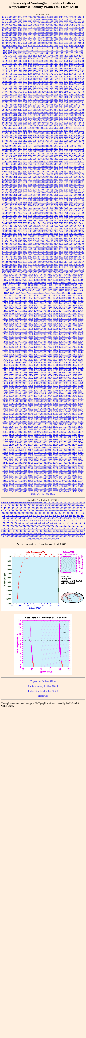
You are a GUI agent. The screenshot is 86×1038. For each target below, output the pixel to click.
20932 (49, 421)
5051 (40, 120)
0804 (76, 35)
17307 (43, 349)
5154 (81, 133)
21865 (55, 439)
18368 (24, 367)
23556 (30, 483)
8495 (56, 256)
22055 (81, 445)
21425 (37, 429)
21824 (68, 437)
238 (83, 528)
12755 (30, 336)
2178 (56, 97)
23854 (43, 488)
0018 (81, 17)
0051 (4, 22)
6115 (40, 171)
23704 (24, 486)
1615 (61, 76)
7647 (20, 226)
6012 (76, 166)
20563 (55, 414)
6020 (9, 169)
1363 (15, 66)
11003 (62, 282)
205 (35, 526)
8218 (45, 246)
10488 (62, 277)
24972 (52, 494)
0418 (66, 25)
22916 (55, 468)
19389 (5, 390)
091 (83, 510)
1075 (35, 45)
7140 (35, 202)
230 (51, 528)
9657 (35, 269)
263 (15, 533)
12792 (24, 342)
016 (67, 502)
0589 (20, 32)
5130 (76, 130)
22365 (81, 452)
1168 (65, 53)
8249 (81, 246)
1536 (66, 71)
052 (35, 508)
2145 (61, 92)
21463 (68, 429)
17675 (12, 357)
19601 (30, 393)
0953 (81, 43)
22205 (37, 450)
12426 (30, 305)
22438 (30, 455)
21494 (30, 432)
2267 (30, 99)
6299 (45, 177)
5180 (50, 138)
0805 (81, 35)
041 (83, 505)
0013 (61, 17)
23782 (74, 486)
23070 (43, 473)
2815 (30, 107)
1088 (71, 45)
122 (38, 515)
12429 (43, 305)
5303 (76, 151)
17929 (81, 357)
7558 (35, 218)
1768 (9, 89)
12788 (5, 342)
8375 (4, 251)
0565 (45, 30)
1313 (9, 61)
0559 (35, 30)
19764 (49, 396)
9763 (55, 272)
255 (67, 531)
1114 (31, 48)
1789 (15, 92)
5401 (25, 161)
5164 (50, 135)
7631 (81, 223)
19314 (24, 388)
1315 (20, 61)
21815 (55, 437)
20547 (37, 414)
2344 (45, 102)
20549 (43, 414)
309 (57, 538)
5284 (25, 151)
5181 (56, 138)
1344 (50, 63)
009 (39, 502)
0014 (66, 17)
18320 (62, 365)
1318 (35, 61)
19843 (68, 396)
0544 (30, 30)
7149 (45, 202)
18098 (37, 362)
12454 (55, 308)
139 (23, 518)
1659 (76, 79)
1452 (71, 66)
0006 (30, 17)
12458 (81, 308)
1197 (25, 56)
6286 (40, 177)
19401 (18, 390)
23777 (68, 486)
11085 (55, 287)
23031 (68, 470)
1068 (25, 45)
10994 (24, 282)
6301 (56, 177)
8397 (76, 251)
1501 (15, 68)
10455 (74, 275)
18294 (37, 365)
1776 (30, 89)
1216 (76, 56)
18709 (62, 372)
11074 (24, 287)
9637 (81, 267)
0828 (45, 37)
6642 (81, 187)
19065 (81, 380)
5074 (61, 123)
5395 (76, 159)
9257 (81, 262)
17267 (30, 349)
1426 (40, 66)
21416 (30, 429)
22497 (12, 457)
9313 (30, 267)
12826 (81, 342)
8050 (45, 233)
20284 (43, 408)
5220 (55, 143)
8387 (40, 251)
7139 (30, 202)
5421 (20, 164)
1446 (45, 66)
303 (33, 538)
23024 (62, 470)
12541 (12, 316)
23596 (55, 483)
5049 (30, 120)
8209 (81, 244)
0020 (9, 19)
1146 (35, 50)
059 (51, 508)
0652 (35, 35)
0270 (25, 25)
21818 (62, 437)
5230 (25, 146)
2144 (56, 92)
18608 (81, 370)
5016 (40, 115)
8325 (56, 249)
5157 (15, 135)
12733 (18, 334)
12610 (55, 318)
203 (27, 526)
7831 (76, 228)
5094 (81, 125)
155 (3, 520)
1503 (25, 68)
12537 (81, 313)
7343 (66, 210)
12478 (81, 311)
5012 (20, 115)
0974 (4, 45)
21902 (43, 442)
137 (15, 518)
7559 (40, 218)
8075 (76, 233)
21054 (24, 424)
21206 (74, 424)
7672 (81, 226)
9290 (40, 264)
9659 (40, 269)
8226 (55, 246)
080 (39, 510)
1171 (81, 53)
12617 (18, 321)
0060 (50, 22)
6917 (35, 195)
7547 (81, 215)
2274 (66, 99)
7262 (50, 210)
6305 (76, 177)
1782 (61, 89)
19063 (74, 380)
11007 (68, 282)
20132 (49, 403)
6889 (9, 195)
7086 (35, 200)
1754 (20, 86)
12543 (24, 316)
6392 (4, 184)
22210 (43, 450)
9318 (40, 267)
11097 (31, 290)
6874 (40, 192)
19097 (49, 383)
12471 (43, 311)
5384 (35, 159)
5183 (66, 138)
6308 (9, 179)
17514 (24, 354)
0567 (55, 30)
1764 (71, 86)
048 (27, 508)
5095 (4, 128)
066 (75, 508)
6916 (30, 195)
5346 (81, 156)
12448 (18, 308)
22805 (62, 465)
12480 (12, 313)
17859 (49, 357)
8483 (35, 256)
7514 (50, 215)
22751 (74, 463)
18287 (30, 365)
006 (27, 502)
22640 (30, 460)
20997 (12, 424)
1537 (71, 71)
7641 (9, 226)
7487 (40, 215)
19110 (62, 383)
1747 (66, 84)
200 (15, 526)
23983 (49, 491)
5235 (50, 146)
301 (83, 536)
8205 (61, 244)
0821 (20, 37)
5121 (35, 130)
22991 (55, 470)
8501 (76, 256)
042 (3, 508)
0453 (25, 27)
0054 (20, 22)
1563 (4, 74)
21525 (62, 432)
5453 (35, 166)
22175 (12, 450)
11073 (18, 287)
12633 (37, 323)
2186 (81, 97)
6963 (81, 195)
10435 (24, 275)
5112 (76, 128)
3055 (45, 110)
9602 (55, 267)
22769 (24, 465)
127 (58, 515)
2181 (71, 97)
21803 (30, 437)
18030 (49, 360)
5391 (66, 159)
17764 (37, 357)
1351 (4, 66)
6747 (30, 190)
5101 (25, 128)
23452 (5, 481)
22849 (18, 468)
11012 (80, 282)
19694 (81, 393)
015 (63, 502)
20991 (6, 424)
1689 (20, 84)
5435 (66, 164)
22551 (49, 457)
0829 (50, 37)
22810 (68, 465)
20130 (43, 403)
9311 (20, 267)
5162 (40, 135)
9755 (24, 272)
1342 (45, 63)
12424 (24, 305)
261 (7, 533)
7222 (76, 208)
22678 (62, 460)
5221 (61, 143)
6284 (30, 177)
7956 (56, 231)
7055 (40, 197)
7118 (15, 202)
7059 (45, 197)
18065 (81, 360)
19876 (12, 398)
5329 (35, 156)
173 (75, 520)
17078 (37, 347)
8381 (20, 251)
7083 (20, 200)
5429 (50, 164)
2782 (4, 104)
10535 (18, 280)
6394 (15, 184)
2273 (61, 99)
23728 (37, 486)
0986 (20, 45)
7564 (50, 218)
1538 (76, 71)
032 (47, 505)
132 (78, 515)
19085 (37, 383)
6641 (76, 187)
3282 (81, 110)
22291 (62, 452)
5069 (40, 123)
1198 (30, 56)
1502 (20, 68)
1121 (65, 48)
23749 (55, 486)
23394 (43, 478)
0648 (15, 35)
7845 (9, 231)
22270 (37, 452)
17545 (43, 354)
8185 (71, 241)
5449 (15, 166)
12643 (18, 326)
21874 (68, 439)
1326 (66, 61)
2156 (35, 94)
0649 (20, 35)
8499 (71, 256)
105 (55, 513)
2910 (76, 107)
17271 (37, 349)
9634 (76, 267)
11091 (80, 287)
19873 (81, 396)
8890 (40, 259)
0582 (4, 32)
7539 (66, 215)
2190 (20, 99)
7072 (61, 197)
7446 (25, 215)
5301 (66, 151)
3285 (15, 112)
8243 (71, 246)
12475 (62, 311)
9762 (50, 272)
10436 (30, 275)
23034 (74, 470)
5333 (56, 156)
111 (79, 513)
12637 (62, 323)
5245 (20, 148)
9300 (66, 264)
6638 (61, 187)
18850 (24, 378)
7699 (30, 228)
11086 (61, 287)
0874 (4, 43)
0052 (9, 22)
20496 (68, 411)
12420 (5, 305)
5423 (30, 164)
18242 (18, 365)
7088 (40, 200)
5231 (30, 146)
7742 (45, 228)
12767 (55, 336)
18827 (12, 378)
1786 (81, 89)
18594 (68, 370)
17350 (5, 352)
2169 (15, 97)
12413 (49, 303)
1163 (40, 53)
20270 (24, 408)
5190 (15, 141)
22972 (30, 470)
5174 (20, 138)
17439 (68, 352)
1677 (45, 81)
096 (19, 513)
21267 (12, 427)
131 (74, 515)
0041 (81, 19)
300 (79, 536)
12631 (24, 323)
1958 (40, 92)
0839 (15, 40)
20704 (49, 419)
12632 (30, 323)
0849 (30, 40)
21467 (74, 429)
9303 (81, 264)
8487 (50, 256)
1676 (40, 81)
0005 (25, 17)
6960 (76, 195)
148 (59, 518)
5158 (20, 135)
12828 (12, 344)
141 (31, 518)
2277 (81, 99)
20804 (68, 419)
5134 (15, 133)
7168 (50, 205)
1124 (80, 48)
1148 (45, 50)
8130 (76, 236)
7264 (61, 210)
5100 (20, 128)
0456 (40, 27)
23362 (24, 478)
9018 (4, 262)
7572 (71, 218)
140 (27, 518)
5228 (15, 146)
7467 (35, 215)
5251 (50, 148)
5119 (25, 130)
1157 (10, 53)
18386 (43, 367)
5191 (20, 141)
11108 (19, 293)
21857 (43, 439)
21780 (18, 437)
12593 (12, 318)
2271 (50, 99)
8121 (45, 236)
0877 (20, 43)
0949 (76, 43)
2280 (15, 102)
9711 (66, 269)
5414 (66, 161)
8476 (9, 256)
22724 (24, 463)
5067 (30, 123)
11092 (6, 290)
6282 (20, 177)
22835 (5, 468)
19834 (62, 396)
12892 (12, 347)
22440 (37, 455)
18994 (18, 380)
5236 (56, 146)
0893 (66, 43)
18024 (43, 360)
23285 (62, 475)
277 (71, 533)
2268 (35, 99)
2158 (45, 94)
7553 (20, 218)
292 (47, 536)
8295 (45, 249)
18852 (30, 378)
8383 (30, 251)
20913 (30, 421)
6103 (30, 171)
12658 (30, 329)
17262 (18, 349)
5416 (76, 161)
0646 (9, 35)
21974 (30, 445)
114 (7, 515)
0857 (66, 40)
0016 (76, 17)
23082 (62, 473)
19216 (62, 385)
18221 (5, 365)
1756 (30, 86)
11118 (55, 293)
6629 (20, 187)
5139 (40, 133)
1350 (81, 63)
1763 (66, 86)
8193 (9, 244)
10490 (68, 277)
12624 (62, 321)
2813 (20, 107)
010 (43, 502)
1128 (20, 50)
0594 (40, 32)
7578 (4, 220)
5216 (40, 143)
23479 (30, 481)
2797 (76, 104)
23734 (43, 486)
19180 (37, 385)
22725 (30, 463)
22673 (55, 460)
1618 (76, 76)
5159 (25, 135)
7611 (35, 223)
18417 (68, 367)
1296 (81, 58)
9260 (4, 264)
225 (31, 528)
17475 (5, 354)
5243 (9, 148)
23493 (55, 481)
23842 (24, 488)
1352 (9, 66)
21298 (49, 427)
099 (31, 513)
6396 (20, 184)
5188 (4, 141)
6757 (81, 190)
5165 (56, 135)
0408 (61, 25)
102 (43, 513)
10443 (55, 275)
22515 (24, 457)
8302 (50, 249)
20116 (37, 403)
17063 (24, 347)
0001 (4, 17)
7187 (4, 208)
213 (67, 526)
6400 (30, 184)
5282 (15, 151)
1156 (5, 53)
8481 (25, 256)
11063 (80, 285)
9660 (45, 269)
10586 (24, 280)
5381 (25, 159)
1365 (25, 66)
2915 (20, 110)
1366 (30, 66)
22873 (37, 468)
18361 (18, 367)
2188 (9, 99)
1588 (50, 76)
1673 (30, 81)
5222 (66, 143)
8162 (61, 238)
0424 (15, 27)
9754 (19, 272)
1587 (45, 76)
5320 (71, 153)
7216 (55, 208)
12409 (24, 303)
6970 (15, 197)
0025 (20, 19)
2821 (61, 107)
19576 (5, 393)
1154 (76, 50)
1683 (71, 81)
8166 (81, 238)
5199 (61, 141)
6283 (25, 177)
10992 (18, 282)
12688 (43, 329)
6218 (81, 171)
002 (11, 502)
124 (46, 515)
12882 (49, 344)
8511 (4, 259)
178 (11, 523)
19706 (5, 396)
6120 (55, 171)
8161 (56, 238)
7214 (45, 208)
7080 (4, 200)
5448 (9, 166)
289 (35, 536)
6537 (81, 184)
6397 (25, 184)
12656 (18, 329)
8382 (25, 251)
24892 (46, 494)
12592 (5, 318)
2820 (56, 107)
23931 (81, 488)
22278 (49, 452)
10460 (12, 277)
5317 (55, 153)
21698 (62, 434)
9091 (25, 262)
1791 (25, 92)
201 (19, 526)
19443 (49, 390)
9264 (9, 264)
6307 (4, 179)
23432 (68, 478)
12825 (74, 342)
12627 (81, 321)
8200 (40, 244)
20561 (49, 414)
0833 (71, 37)
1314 (15, 61)
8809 (25, 259)
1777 (35, 89)
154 (83, 518)
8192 (4, 244)
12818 (30, 342)
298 (71, 536)
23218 (49, 475)
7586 (20, 220)
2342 (35, 102)
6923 (66, 195)
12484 (37, 313)
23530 (12, 483)
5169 (76, 135)
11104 (74, 290)
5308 (20, 153)
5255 (66, 148)
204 (31, 526)
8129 (71, 236)
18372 (30, 367)
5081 (15, 125)
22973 (37, 470)
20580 (81, 414)
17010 (18, 347)
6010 (66, 166)
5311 (35, 153)
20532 (18, 414)
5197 (50, 141)
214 (71, 526)
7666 (66, 226)
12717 (43, 331)
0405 (45, 25)
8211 (9, 246)
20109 (24, 403)
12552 (55, 316)
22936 (74, 468)
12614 (80, 318)
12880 (37, 344)
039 (75, 505)
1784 (71, 89)
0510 (20, 30)
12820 (43, 342)
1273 (25, 58)
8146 (35, 238)
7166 (40, 205)
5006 (71, 112)
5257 (71, 148)
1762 (61, 86)
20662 (24, 419)
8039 (35, 233)
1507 (35, 68)
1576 (71, 74)
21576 (12, 434)
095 (15, 513)
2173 (35, 97)
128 (62, 515)
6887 (81, 192)
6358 (35, 182)
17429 (55, 352)
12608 (43, 318)
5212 (20, 143)
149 (63, 518)
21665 (30, 434)
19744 (30, 396)
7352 (81, 210)
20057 (43, 401)
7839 (4, 231)
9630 (61, 267)
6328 (35, 179)
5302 (71, 151)
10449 (68, 275)
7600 (71, 220)
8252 (4, 249)
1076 (40, 45)
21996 (55, 445)
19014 (30, 380)
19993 (62, 398)
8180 (50, 241)
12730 (12, 334)
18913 (68, 378)
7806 (66, 228)
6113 (35, 171)
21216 (80, 424)
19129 (80, 383)
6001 (45, 166)
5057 (66, 120)
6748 (35, 190)
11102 (61, 290)
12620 (37, 321)
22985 (49, 470)
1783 (66, 89)
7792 (61, 228)
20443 (43, 411)
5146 (76, 133)
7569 (66, 218)
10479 (49, 277)
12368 (74, 295)
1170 (76, 53)
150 (67, 518)
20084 (74, 401)
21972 (24, 445)
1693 (35, 84)
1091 (5, 48)
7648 (25, 226)
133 (82, 515)
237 (79, 528)
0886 (45, 43)
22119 (55, 447)
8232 (61, 246)
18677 (43, 372)
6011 (71, 166)
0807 (4, 37)
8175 (30, 241)
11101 (55, 290)
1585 (35, 76)
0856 (61, 40)
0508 (9, 30)
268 (35, 533)
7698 (25, 228)
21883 (12, 442)
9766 (70, 272)
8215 (30, 246)
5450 (20, 166)
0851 (35, 40)
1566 (20, 74)
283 (11, 536)
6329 (40, 179)
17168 (68, 347)
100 (35, 513)
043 (7, 508)
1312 (4, 61)
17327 (62, 349)
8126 (61, 236)
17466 (81, 352)
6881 (56, 192)
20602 (24, 416)
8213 (20, 246)
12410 (30, 303)
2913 (9, 110)
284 (15, 536)
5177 (35, 138)
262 (11, 533)
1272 (20, 58)
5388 (50, 159)
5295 (45, 151)
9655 (30, 269)
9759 (40, 272)
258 (79, 531)
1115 (36, 48)
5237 (61, 146)
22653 (43, 460)
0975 (9, 45)
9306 (15, 267)
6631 (30, 187)
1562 (81, 71)
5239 (71, 146)
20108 (18, 403)
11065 (6, 287)
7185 (76, 205)
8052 (50, 233)
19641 (62, 393)
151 (71, 518)
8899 (61, 259)
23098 (74, 473)
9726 (71, 269)
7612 (40, 223)
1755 (25, 86)
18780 (43, 375)
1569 (35, 74)
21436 (49, 429)
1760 (50, 86)
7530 (61, 215)
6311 (25, 179)
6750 (45, 190)
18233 (12, 365)
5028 (15, 117)
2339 (20, 102)
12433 (62, 305)
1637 (66, 79)
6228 (45, 174)
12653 (81, 326)
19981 (55, 398)
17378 (12, 352)
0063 (66, 22)
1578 (81, 74)
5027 (9, 117)
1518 (4, 71)
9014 (76, 259)
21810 (43, 437)
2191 (25, 99)
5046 (15, 120)
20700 (43, 419)
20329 (62, 408)
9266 (20, 264)
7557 (30, 218)
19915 (24, 398)
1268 (4, 58)
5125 (55, 130)
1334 (4, 63)
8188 (76, 241)
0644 (81, 32)
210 (55, 526)
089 (75, 510)
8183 (61, 241)
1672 (25, 81)
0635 (56, 32)
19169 (24, 385)
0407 (55, 25)
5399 (15, 161)
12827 (5, 344)
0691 (61, 35)
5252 (56, 148)
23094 (68, 473)
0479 (71, 27)
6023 (25, 169)
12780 (37, 339)
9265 (15, 264)
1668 (4, 81)
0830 (56, 37)
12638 (68, 323)
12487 (49, 313)
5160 (30, 135)
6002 (50, 166)
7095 (61, 200)
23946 (24, 491)
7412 (71, 213)
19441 (43, 390)
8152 (50, 238)
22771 (30, 465)
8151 (45, 238)
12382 (74, 298)
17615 (81, 354)
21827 (74, 437)
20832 (74, 419)
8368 (66, 249)
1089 (76, 45)
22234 (74, 450)
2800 (9, 107)
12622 (49, 321)
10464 (30, 277)
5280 (4, 151)
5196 (45, 141)
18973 (12, 380)
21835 (5, 439)
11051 (37, 285)
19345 (49, 388)
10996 (37, 282)
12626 (74, 321)
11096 (24, 290)
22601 (12, 460)
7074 (66, 197)
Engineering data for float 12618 (43, 691)
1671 (20, 81)
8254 (15, 249)
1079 (56, 45)
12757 (37, 336)
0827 (40, 37)
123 (42, 515)
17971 (12, 360)
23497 (62, 481)
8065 (61, 233)
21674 (43, 434)
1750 (81, 84)
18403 (62, 367)
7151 (55, 202)
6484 (56, 184)
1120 (60, 48)
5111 (71, 128)
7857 (25, 231)
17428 (49, 352)
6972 (20, 197)
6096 (81, 169)
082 (47, 510)
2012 (45, 92)
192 (67, 523)
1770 (20, 89)
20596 (18, 416)
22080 (24, 447)
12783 (55, 339)
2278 (4, 102)
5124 (50, 130)
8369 (71, 249)
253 (59, 531)
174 (79, 520)
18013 (30, 360)
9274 (25, 264)
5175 (25, 138)
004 (19, 502)
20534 (24, 414)
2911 (81, 107)
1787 (4, 92)
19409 (24, 390)
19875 (5, 398)
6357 (30, 182)
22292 (68, 452)
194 (75, 523)
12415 (55, 303)
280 (83, 533)
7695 (20, 228)
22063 (12, 447)
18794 (49, 375)
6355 (20, 182)
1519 (9, 71)
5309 (25, 153)
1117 (45, 48)
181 (23, 523)
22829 (81, 465)
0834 (76, 37)
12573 (74, 316)
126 (54, 515)
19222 (68, 385)
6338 (66, 179)
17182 (81, 347)
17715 (24, 357)
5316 (50, 153)
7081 (9, 200)
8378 (9, 251)
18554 (43, 370)
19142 (12, 385)
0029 (35, 19)
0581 (81, 30)
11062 (74, 285)
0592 (30, 32)
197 (3, 526)
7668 (71, 226)
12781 (43, 339)
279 (79, 533)
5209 (4, 143)
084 (55, 510)
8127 (66, 236)
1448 (50, 66)
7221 (71, 208)
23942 (12, 491)
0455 (35, 27)
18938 (5, 380)
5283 (20, 151)
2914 (15, 110)
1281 (66, 58)
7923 (40, 231)
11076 (30, 287)
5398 (9, 161)
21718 (68, 434)
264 (19, 533)
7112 (9, 202)
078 (31, 510)
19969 (37, 398)
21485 (12, 432)
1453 (76, 66)
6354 (15, 182)
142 (35, 518)
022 (7, 505)
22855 (24, 468)
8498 (66, 256)
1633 (50, 79)
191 (63, 523)
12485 (43, 313)
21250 (5, 427)
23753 (62, 486)
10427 (81, 272)
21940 (81, 442)
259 (83, 531)
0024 (15, 19)
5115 (9, 130)
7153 (66, 202)
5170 (81, 135)
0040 (76, 19)
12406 (5, 303)
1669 (9, 81)
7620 (71, 223)
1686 (4, 84)
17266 (24, 349)
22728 (37, 463)
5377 (9, 159)
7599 (66, 220)
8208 (76, 244)
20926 (43, 421)
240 (7, 531)
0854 (50, 40)
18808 (62, 375)
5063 (9, 123)
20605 (37, 416)
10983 (43, 280)
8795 (20, 259)
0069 (15, 25)
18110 (49, 362)
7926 (45, 231)
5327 (25, 156)
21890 (24, 442)
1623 (15, 79)
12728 (80, 331)
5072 (50, 123)
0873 (81, 40)
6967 (4, 197)
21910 (55, 442)
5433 (56, 164)
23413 (55, 478)
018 (75, 502)
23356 (18, 478)
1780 (50, 89)
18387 (49, 367)
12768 (62, 336)
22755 (5, 465)
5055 (56, 120)
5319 (66, 153)
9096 (45, 262)
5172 (9, 138)
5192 (25, 141)
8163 (66, 238)
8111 (35, 236)
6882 (61, 192)
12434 (68, 305)
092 (3, 513)
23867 (55, 488)
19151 (18, 385)
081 (43, 510)
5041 (81, 117)
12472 (49, 311)
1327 (71, 61)
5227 (9, 146)
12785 (68, 339)
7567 (56, 218)
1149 (50, 50)
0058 (40, 22)
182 (27, 523)
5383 (30, 159)
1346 (61, 63)
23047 (81, 470)
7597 (56, 220)
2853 (66, 107)
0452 (20, 27)
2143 (50, 92)
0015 (71, 17)
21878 (74, 439)
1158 (15, 53)
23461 (18, 481)
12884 (62, 344)
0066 (81, 22)
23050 (12, 473)
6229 (50, 174)
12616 (12, 321)
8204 (56, 244)
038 (71, 505)
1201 (45, 56)
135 (7, 518)
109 (71, 513)
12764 (49, 336)
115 (11, 515)
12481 (18, 313)
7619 (66, 223)
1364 (20, 66)
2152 (15, 94)
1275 (35, 58)
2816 (35, 107)
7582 (9, 220)
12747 (68, 334)
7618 (61, 223)
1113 (26, 48)
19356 (62, 388)
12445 (81, 305)
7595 (45, 220)
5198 (56, 141)
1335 (9, 63)
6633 (40, 187)
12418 (74, 303)
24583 (81, 491)
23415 (62, 478)
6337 (61, 179)
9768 (76, 272)
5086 (40, 125)
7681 (9, 228)
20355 (12, 411)
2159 (50, 94)
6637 (56, 187)
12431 (55, 305)
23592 (49, 483)
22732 (43, 463)
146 (51, 518)
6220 (9, 174)
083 (51, 510)
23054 (18, 473)
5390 (61, 159)
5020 (61, 115)
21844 (24, 439)
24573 (74, 491)
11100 (49, 290)
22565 (74, 457)
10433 (12, 275)
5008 (81, 112)
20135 (62, 403)
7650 (30, 226)
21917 (62, 442)
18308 (55, 365)
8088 (20, 236)
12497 (74, 313)
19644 (68, 393)
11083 (43, 287)
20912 (24, 421)
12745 (62, 334)
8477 (15, 256)
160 (23, 520)
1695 (45, 84)
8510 (81, 256)
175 (83, 520)
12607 (37, 318)
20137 (74, 403)
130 (70, 515)
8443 (30, 254)
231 (55, 528)
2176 (50, 97)
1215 (71, 56)
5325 (15, 156)
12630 (18, 323)
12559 (68, 316)
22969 (18, 470)
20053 (37, 401)
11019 (24, 285)
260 (3, 533)
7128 (20, 202)
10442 (49, 275)
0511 (25, 30)
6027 (45, 169)
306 (45, 538)
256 (71, 531)
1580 (9, 76)
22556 (68, 457)
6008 (61, 166)
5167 (66, 135)
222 (19, 528)
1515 (71, 68)
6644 (9, 190)
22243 (5, 452)
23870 (62, 488)
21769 (12, 437)
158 (15, 520)
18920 (74, 378)
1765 (76, 86)
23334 (81, 475)
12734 (24, 334)
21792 (24, 437)
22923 (62, 468)
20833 (81, 419)
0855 (56, 40)
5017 (45, 115)
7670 (76, 226)
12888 (81, 344)
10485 (55, 277)
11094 (18, 290)
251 (51, 531)
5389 (56, 159)
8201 (45, 244)
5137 (30, 133)
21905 (49, 442)
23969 (43, 491)
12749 (81, 334)
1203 (55, 56)
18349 (12, 367)
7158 (9, 205)
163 (35, 520)
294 (55, 536)
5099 (15, 128)
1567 (25, 74)
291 (43, 536)
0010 (45, 17)
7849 (15, 231)
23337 (5, 478)
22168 (5, 450)
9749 (4, 272)
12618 (24, 321)
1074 (30, 45)
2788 (35, 104)
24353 (62, 491)
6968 (9, 197)
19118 (68, 383)
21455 (62, 429)
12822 (55, 342)
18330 (81, 365)
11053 (43, 285)
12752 (18, 336)
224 (27, 528)
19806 (55, 396)
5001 (45, 112)
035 (59, 505)
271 (47, 533)
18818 (68, 375)
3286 (20, 112)
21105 (37, 424)
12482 (24, 313)
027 (27, 505)
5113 (81, 128)
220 (11, 528)
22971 (24, 470)
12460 (12, 311)
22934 (68, 468)
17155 (62, 347)
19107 (55, 383)
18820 (74, 375)
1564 (9, 74)
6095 (76, 169)
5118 (20, 130)
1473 (9, 68)
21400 (24, 429)
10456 (81, 275)
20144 (5, 406)
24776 (40, 494)
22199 (30, 450)
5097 (10, 128)
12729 (5, 334)
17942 (5, 360)
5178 (40, 138)
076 (23, 510)
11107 (13, 293)
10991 (12, 282)
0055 (25, 22)
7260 (40, 210)
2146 (66, 92)
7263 (56, 210)
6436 (45, 184)
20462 (49, 411)
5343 (71, 156)
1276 (40, 58)
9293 (50, 264)
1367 (35, 66)
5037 (61, 117)
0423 (9, 27)
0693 (71, 35)
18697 (55, 372)
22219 (62, 450)
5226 (4, 146)
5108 (61, 128)
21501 (43, 432)
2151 (9, 94)
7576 (81, 218)
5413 (61, 161)
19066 (5, 383)
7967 (61, 231)
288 (31, 536)
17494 (18, 354)
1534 (56, 71)
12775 (12, 339)
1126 (10, 50)
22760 (18, 465)
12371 (12, 298)
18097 (30, 362)
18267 (24, 365)
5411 (50, 161)
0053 (15, 22)
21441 (55, 429)
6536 (76, 184)
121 (34, 515)
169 (59, 520)
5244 (15, 148)
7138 (25, 202)
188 (51, 523)
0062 (61, 22)
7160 (20, 205)
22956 (5, 470)
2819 (50, 107)
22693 (68, 460)
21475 (81, 429)
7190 (20, 208)
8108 (30, 236)
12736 (30, 334)
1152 (65, 50)
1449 (56, 66)
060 (55, 508)
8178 (40, 241)
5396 (81, 159)
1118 (50, 48)
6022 (20, 169)
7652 (35, 226)
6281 (15, 177)
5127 (66, 130)
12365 (55, 295)
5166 (61, 135)
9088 (20, 262)
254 (63, 531)
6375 (61, 182)
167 (51, 520)
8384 (35, 251)
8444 (35, 254)
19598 (24, 393)
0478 (66, 27)
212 (63, 526)
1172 (5, 56)
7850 (20, 231)
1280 (61, 58)
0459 (56, 27)
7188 (9, 208)
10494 (74, 277)
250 (47, 531)
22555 (62, 457)
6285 (35, 177)
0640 (61, 32)
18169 (74, 362)
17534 (37, 354)
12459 (5, 311)
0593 (35, 32)
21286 (30, 427)
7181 (56, 205)
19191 (43, 385)
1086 (61, 45)
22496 (5, 457)
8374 (81, 249)
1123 (75, 48)
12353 (12, 295)
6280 (9, 177)
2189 (15, 99)
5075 (66, 123)
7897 (35, 231)
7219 (61, 208)
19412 (30, 390)
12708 (5, 331)
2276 (76, 99)
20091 (80, 401)
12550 (43, 316)
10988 (74, 280)
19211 (55, 385)
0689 (50, 35)
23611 (5, 486)
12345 (5, 295)
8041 (40, 233)
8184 (66, 241)
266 (27, 533)
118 (23, 515)
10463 (24, 277)
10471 (43, 277)
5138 (35, 133)
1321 (45, 61)
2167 (4, 97)
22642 (37, 460)
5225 (81, 143)
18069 (5, 362)
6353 (9, 182)
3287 (25, 112)
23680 (18, 486)
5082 (20, 125)
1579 (4, 76)
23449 (81, 478)
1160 (25, 53)
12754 (24, 336)
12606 (30, 318)
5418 (4, 164)
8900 (66, 259)
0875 (9, 43)
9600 (50, 267)
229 (47, 528)
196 (83, 523)
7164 (30, 205)
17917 (74, 357)
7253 (20, 210)
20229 (74, 406)
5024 (76, 115)
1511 (50, 68)
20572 (62, 414)
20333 (68, 408)
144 (43, 518)
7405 (61, 213)
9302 (76, 264)
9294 (56, 264)
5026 (4, 117)
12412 (43, 303)
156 (7, 520)
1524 (35, 71)
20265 (18, 408)
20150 (18, 406)
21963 (18, 445)
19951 (30, 398)
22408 (18, 455)
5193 (30, 141)
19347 (55, 388)
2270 (45, 99)
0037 (71, 19)
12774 (5, 339)
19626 (55, 393)
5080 (9, 125)
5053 (50, 120)
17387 (24, 352)
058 (47, 508)
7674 (4, 228)
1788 (9, 92)
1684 (76, 81)
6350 (81, 179)
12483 (30, 313)
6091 (56, 169)
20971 (74, 421)
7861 (30, 231)
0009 (40, 17)
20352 (5, 411)
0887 (50, 43)
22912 (49, 468)
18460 (5, 370)
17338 (74, 349)
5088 (50, 125)
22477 (68, 455)
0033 (56, 19)
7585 (15, 220)
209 (51, 526)
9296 (61, 264)
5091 (66, 125)
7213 (40, 208)
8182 (56, 241)
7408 (66, 213)
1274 (30, 58)
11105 (80, 290)
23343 (12, 478)
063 (67, 508)
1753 (15, 86)
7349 (76, 210)
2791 (50, 104)
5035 (50, 117)
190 (59, 523)
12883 (55, 344)
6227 (40, 174)
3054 (40, 110)
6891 (15, 195)
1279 (56, 58)
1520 (15, 71)
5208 (81, 141)
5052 (45, 120)
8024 (25, 233)
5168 (71, 135)
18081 (12, 362)
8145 (30, 238)
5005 (66, 112)
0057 (35, 22)
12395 (43, 300)
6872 (30, 192)
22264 (30, 452)
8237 (66, 246)
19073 (24, 383)
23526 (5, 483)
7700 (35, 228)
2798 (81, 104)
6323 (30, 179)
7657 (40, 226)
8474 (4, 256)
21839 (18, 439)
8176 (35, 241)
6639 (66, 187)
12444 (74, 305)
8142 (15, 238)
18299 (43, 365)
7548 (4, 218)
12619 (30, 321)
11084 (49, 287)
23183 (30, 475)
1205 (65, 56)
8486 (45, 256)
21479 (5, 432)
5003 (56, 112)
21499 (37, 432)
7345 (71, 210)
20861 (12, 421)
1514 (66, 68)
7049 (35, 197)
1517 (81, 68)
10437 (37, 275)
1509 (40, 68)
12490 (55, 313)
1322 (50, 61)
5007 (76, 112)
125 (50, 515)
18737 (81, 372)
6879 (50, 192)
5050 (35, 120)
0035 (66, 19)
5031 (30, 117)
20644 (12, 419)
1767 (4, 89)
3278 (61, 110)
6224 (25, 174)
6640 (71, 187)
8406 (4, 254)
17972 (18, 360)
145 (47, 518)
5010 (9, 115)
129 (66, 515)
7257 (30, 210)
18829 (18, 378)
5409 (40, 161)
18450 (81, 367)
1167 (60, 53)
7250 (4, 210)
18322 (74, 365)
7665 (61, 226)
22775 (37, 465)
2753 (71, 102)
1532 (50, 71)
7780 (50, 228)
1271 (15, 58)
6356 (25, 182)
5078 (81, 123)
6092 (61, 169)
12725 (68, 331)
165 (43, 520)
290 (39, 536)
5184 (71, 138)
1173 (10, 56)
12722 (49, 331)
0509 (15, 30)
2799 (4, 107)
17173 (74, 347)
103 (47, 513)
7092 (56, 200)
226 (35, 528)
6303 (66, 177)
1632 (45, 79)
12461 (18, 311)
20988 (81, 421)
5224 (76, 143)
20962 (62, 421)
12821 (49, 342)
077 (27, 510)
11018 (18, 285)
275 (63, 533)
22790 (49, 465)
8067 (71, 233)
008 (35, 502)
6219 (4, 174)
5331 (45, 156)
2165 (76, 94)
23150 (24, 475)
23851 (30, 488)
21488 (18, 432)
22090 (37, 447)
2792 (56, 104)
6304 (71, 177)
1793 (30, 92)
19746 (37, 396)
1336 (15, 63)
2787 (30, 104)
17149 (55, 347)
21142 (61, 424)
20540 (30, 414)
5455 (40, 166)
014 (59, 502)
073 (11, 510)
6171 (60, 171)
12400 (62, 300)
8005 (81, 231)
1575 (66, 74)
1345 (56, 63)
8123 (50, 236)
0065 (76, 22)
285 (19, 536)
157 (11, 520)
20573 (68, 414)
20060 (55, 401)
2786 (25, 104)
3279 (66, 110)
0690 (56, 35)
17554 (55, 354)
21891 (30, 442)
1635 (61, 79)
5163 (45, 135)
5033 (40, 117)
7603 (81, 220)
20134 (55, 403)
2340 (25, 102)
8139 (9, 238)
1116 (41, 48)
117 (19, 515)
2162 (61, 94)
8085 (9, 236)
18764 (30, 375)
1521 (20, 71)
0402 (35, 25)
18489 (24, 370)
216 (79, 526)
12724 (62, 331)
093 (7, 513)
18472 (18, 370)
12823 (62, 342)
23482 (37, 481)
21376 (5, 429)
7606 (15, 223)
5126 (60, 130)
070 (83, 508)
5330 (40, 156)
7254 (25, 210)
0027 (25, 19)
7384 (30, 213)
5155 (4, 135)
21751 (81, 434)
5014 (30, 115)
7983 (71, 231)
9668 (61, 269)
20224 (68, 406)
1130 (30, 50)
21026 (18, 424)
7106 (81, 200)
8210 (4, 246)
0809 (9, 37)
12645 (30, 326)
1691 (25, 84)
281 (3, 536)
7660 (45, 226)
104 (51, 513)
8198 (30, 244)
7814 (71, 228)
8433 (20, 254)
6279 (4, 177)
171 (67, 520)
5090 (61, 125)
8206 (66, 244)
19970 (43, 398)
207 (43, 526)
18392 (55, 367)
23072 (49, 473)
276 (67, 533)
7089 (45, 200)
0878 (25, 43)
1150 (55, 50)
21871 (62, 439)
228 (43, 528)
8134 (81, 236)
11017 (12, 285)
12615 (5, 321)
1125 (5, 50)
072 (7, 510)
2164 (71, 94)
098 (27, 513)
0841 (25, 40)
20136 (68, 403)
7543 (71, 215)
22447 (49, 455)
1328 (76, 61)
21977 (37, 445)
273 (55, 533)
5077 (76, 123)
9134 (66, 262)
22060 (5, 447)
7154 (71, 202)
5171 (4, 138)
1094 (20, 48)
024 (15, 505)
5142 (56, 133)
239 (3, 531)
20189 (49, 406)
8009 (9, 233)
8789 (14, 259)
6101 (20, 171)
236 (75, 528)
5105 (45, 128)
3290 (40, 112)
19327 (37, 388)
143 (39, 518)
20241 (81, 406)
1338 (25, 63)
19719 (18, 396)
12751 (12, 336)
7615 (55, 223)
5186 (76, 138)
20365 (24, 411)
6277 (76, 174)
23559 (37, 483)
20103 (12, 403)
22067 (18, 447)
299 (75, 536)
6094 (71, 169)
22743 (62, 463)
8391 (50, 251)
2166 (81, 94)
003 (15, 502)
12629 (12, 323)
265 (23, 533)
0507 (4, 30)
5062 (4, 123)
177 (7, 523)
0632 (50, 32)
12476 (68, 311)
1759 (45, 86)
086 (63, 510)
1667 (81, 79)
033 (51, 505)
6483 (50, 184)
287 (27, 536)
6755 (71, 190)
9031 (15, 262)
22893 (43, 468)
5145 (71, 133)
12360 (24, 295)
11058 (67, 285)
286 (23, 536)
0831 (61, 37)
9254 (71, 262)
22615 (18, 460)
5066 (25, 123)
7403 (56, 213)
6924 (71, 195)
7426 (9, 215)
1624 (20, 79)
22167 (80, 447)
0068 (9, 25)
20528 (12, 414)
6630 (25, 187)
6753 (61, 190)
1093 (15, 48)
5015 (35, 115)
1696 (50, 84)
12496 (68, 313)
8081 (81, 233)
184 (35, 523)
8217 (40, 246)
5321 (76, 153)
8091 (25, 236)
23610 (81, 483)
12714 (30, 331)
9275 (30, 264)
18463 (12, 370)
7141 (40, 202)
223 (23, 528)
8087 (15, 236)
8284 (40, 249)
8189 (81, 241)
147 (55, 518)
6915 (25, 195)
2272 (56, 99)
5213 (25, 143)
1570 (40, 74)
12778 (24, 339)
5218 (50, 143)
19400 (12, 390)
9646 (15, 269)
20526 (81, 411)
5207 (76, 141)
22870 (30, 468)
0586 (15, 32)
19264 (74, 385)
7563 (45, 218)
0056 (30, 22)
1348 (71, 63)
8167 (4, 241)
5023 (71, 115)
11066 (12, 287)
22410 (24, 455)
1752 (9, 86)
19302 (18, 388)
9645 (9, 269)
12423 (18, 305)
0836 (4, 40)
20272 (30, 408)
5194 (35, 141)
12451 (37, 308)
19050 (62, 380)
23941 (5, 491)
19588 (18, 393)
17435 (62, 352)
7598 (61, 220)
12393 (37, 300)
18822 (5, 378)
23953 (30, 491)
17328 (68, 349)
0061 (56, 22)
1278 (50, 58)
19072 (18, 383)
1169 (71, 53)
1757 (35, 86)
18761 (24, 375)
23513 (74, 481)
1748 (71, 84)
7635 (4, 226)
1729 (56, 84)
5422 (25, 164)
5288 (40, 151)
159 (19, 520)
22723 (18, 463)
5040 (76, 117)
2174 (40, 97)
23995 (55, 491)
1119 (55, 48)
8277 (25, 249)
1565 (15, 74)
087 (67, 510)
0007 (35, 17)
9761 (45, 272)
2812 (15, 107)
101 (39, 513)
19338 (43, 388)
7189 (15, 208)
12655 (12, 329)
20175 (37, 406)
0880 (30, 43)
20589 (5, 416)
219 (7, 528)
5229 (20, 146)
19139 (5, 385)
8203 (50, 244)
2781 (81, 102)
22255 (18, 452)
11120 (61, 293)
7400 (50, 213)
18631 (12, 372)
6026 (40, 169)
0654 (40, 35)
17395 (30, 352)
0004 (20, 17)
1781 (56, 89)
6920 (50, 195)
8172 (15, 241)
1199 (35, 56)
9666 (56, 269)
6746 (25, 190)
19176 (30, 385)
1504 (30, 68)
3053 (35, 110)
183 (31, 523)
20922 (37, 421)
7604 (4, 223)
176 (3, 523)
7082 (15, 200)
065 (71, 508)
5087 (45, 125)
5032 (35, 117)
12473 (55, 311)
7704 (40, 228)
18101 (43, 362)
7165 (35, 205)
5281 (9, 151)
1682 (66, 81)
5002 (50, 112)
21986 (49, 445)
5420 (15, 164)
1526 (45, 71)
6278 (81, 174)
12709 (12, 331)
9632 (71, 267)
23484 (43, 481)
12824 (68, 342)
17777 (43, 357)
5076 (71, 123)
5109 (66, 128)
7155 (76, 202)
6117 (45, 171)
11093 (12, 290)
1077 (45, 45)
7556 (25, 218)
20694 (37, 419)
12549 (37, 316)
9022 (9, 262)
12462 (24, 311)
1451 (66, 66)
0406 (50, 25)
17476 (12, 354)
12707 (81, 329)
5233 (40, 146)
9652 (25, 269)
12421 (12, 305)
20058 (49, 401)
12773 (81, 336)
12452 (43, 308)
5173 (15, 138)
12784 (62, 339)
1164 (45, 53)
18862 (43, 378)
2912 (4, 110)
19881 (18, 398)
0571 (76, 30)
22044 (74, 445)
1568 (30, 74)
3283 (4, 112)
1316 (25, 61)
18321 (68, 365)
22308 (74, 452)
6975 (25, 197)
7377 (9, 213)
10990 (5, 282)
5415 (71, 161)
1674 (35, 81)
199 (11, 526)
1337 (20, 63)
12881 (43, 344)
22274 (43, 452)
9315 (35, 267)
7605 (9, 223)
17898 (68, 357)
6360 (45, 182)
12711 (18, 331)
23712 (30, 486)
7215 (50, 208)
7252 (15, 210)
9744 (81, 269)
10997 (43, 282)
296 (63, 536)
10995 (31, 282)
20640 (5, 419)
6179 (71, 171)
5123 (45, 130)
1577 (76, 74)
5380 (20, 159)
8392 (56, 251)
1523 (30, 71)
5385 (40, 159)
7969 (66, 231)
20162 (24, 406)
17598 (68, 354)
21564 (5, 434)
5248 (35, 148)
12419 (80, 303)
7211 (30, 208)
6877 (45, 192)
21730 (74, 434)
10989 (81, 280)
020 (83, 502)
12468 (37, 311)
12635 (49, 323)
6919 (45, 195)
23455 (12, 481)
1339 (30, 63)
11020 (30, 285)
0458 (50, 27)
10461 (18, 277)
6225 (30, 174)
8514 (9, 259)
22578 (81, 457)
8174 (25, 241)
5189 (9, 141)
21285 (24, 427)
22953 (81, 468)
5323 (4, 156)
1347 (66, 63)
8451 (50, 254)
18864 (49, 378)
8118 (40, 236)
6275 (66, 174)
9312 (25, 267)
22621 (24, 460)
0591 (25, 32)
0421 (81, 25)
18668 (37, 372)
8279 (30, 249)
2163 (66, 94)
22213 (49, 450)
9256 (76, 262)
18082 (18, 362)
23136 (18, 475)
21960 (12, 445)
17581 (62, 354)
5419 (9, 164)
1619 (81, 76)
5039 (71, 117)
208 (47, 526)
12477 (74, 311)
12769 (68, 336)
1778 (40, 89)
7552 (15, 218)
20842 (5, 421)
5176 (30, 138)
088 (71, 510)
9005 (71, 259)
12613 (74, 318)
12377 (43, 298)
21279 (18, 427)
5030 (25, 117)
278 (75, 533)
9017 (81, 259)
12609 (49, 318)
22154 (74, 447)
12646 (37, 326)
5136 (25, 133)
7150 (50, 202)
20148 (12, 406)
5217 (45, 143)
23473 (24, 481)
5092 (71, 125)
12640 (81, 323)
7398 (45, 213)
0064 (71, 22)
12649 (55, 326)
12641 (5, 326)
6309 (15, 179)
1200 (40, 56)
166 (47, 520)
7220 (66, 208)
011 (47, 502)
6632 (35, 187)
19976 (49, 398)
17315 (55, 349)
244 (23, 531)
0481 (76, 27)
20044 (30, 401)
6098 (10, 171)
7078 (76, 197)
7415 (76, 213)
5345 (76, 156)
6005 (56, 166)
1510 (45, 68)
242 (15, 531)
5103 (35, 128)
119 (26, 515)
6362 (56, 182)
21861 (49, 439)
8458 (56, 254)
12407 (12, 303)
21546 (81, 432)
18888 (62, 378)
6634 (45, 187)
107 (63, 513)
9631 (66, 267)
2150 (4, 94)
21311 (62, 427)
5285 (30, 151)
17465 (74, 352)
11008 (74, 282)
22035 (68, 445)
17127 (49, 347)
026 (23, 505)
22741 (55, 463)
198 (7, 526)
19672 (74, 393)
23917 (74, 488)
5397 (4, 161)
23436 (74, 478)
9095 (40, 262)
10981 (30, 280)
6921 (56, 195)
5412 (55, 161)
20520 (74, 411)
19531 (81, 390)
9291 (45, 264)
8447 (40, 254)
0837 (9, 40)
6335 (50, 179)
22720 (12, 463)
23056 (24, 473)
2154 (25, 94)
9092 (30, 262)
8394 (66, 251)
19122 (74, 383)
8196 (20, 244)
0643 (76, 32)
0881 (35, 43)
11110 (25, 293)
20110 (30, 403)
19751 (43, 396)
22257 (24, 452)
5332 (50, 156)
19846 (74, 396)
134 (3, 518)
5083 (25, 125)
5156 (9, 135)
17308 (49, 349)
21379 (12, 429)
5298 (50, 151)
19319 (30, 388)
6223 (20, 174)
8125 (55, 236)
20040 (18, 401)
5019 (55, 115)
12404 (81, 300)
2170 (20, 97)
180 (19, 523)
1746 (61, 84)
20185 (43, 406)
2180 (66, 97)
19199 (49, 385)
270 (43, 533)
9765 (65, 272)
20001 (74, 398)
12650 (62, 326)
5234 (45, 146)
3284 (9, 112)
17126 (43, 347)
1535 (61, 71)
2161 (56, 94)
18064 (74, 360)
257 (75, 531)
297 (67, 536)
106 (59, 513)
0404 (40, 25)
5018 (50, 115)
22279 (55, 452)
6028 (50, 169)
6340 (76, 179)
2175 (45, 97)
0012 (55, 17)
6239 (56, 174)
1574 (61, 74)
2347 (61, 102)
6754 (66, 190)
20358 (18, 411)
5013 (25, 115)
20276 (37, 408)
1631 (40, 79)
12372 (18, 298)
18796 (55, 375)
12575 (81, 316)
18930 (81, 378)
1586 (40, 76)
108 (67, 513)
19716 (12, 396)
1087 (66, 45)
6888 (4, 195)
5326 (20, 156)
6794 (15, 192)
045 (15, 508)
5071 (45, 123)
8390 (45, 251)
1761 (56, 86)
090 (79, 510)
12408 (18, 303)
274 (59, 533)
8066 (66, 233)
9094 (35, 262)
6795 (20, 192)
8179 (45, 241)
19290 (5, 388)
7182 (61, 205)
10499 (12, 280)
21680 (55, 434)
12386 (18, 300)
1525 (40, 71)
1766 (81, 86)
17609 (74, 354)
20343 (81, 408)
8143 (20, 238)
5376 (4, 159)
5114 (4, 130)
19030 (49, 380)
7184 (71, 205)
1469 (81, 66)
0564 (40, 30)
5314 (40, 153)
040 (79, 505)
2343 (40, 102)
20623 (62, 416)
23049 (5, 473)
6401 (35, 184)
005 (23, 502)
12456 (68, 308)
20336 (74, 408)
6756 (76, 190)
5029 (20, 117)
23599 (68, 483)
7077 (71, 197)
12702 (74, 329)
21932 (68, 442)
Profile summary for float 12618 (43, 686)
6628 (15, 187)
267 (31, 533)
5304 (81, 151)
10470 (37, 277)
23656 (11, 486)
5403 (35, 161)
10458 (5, 277)
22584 (5, 460)
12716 (37, 331)
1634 (56, 79)
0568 (61, 30)
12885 (68, 344)
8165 (76, 238)
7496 (45, 215)
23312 (74, 475)
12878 (24, 344)
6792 (4, 192)
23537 (18, 483)
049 (31, 508)
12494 (62, 313)
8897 (50, 259)
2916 (25, 110)
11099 (43, 290)
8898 (55, 259)
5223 (71, 143)
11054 (49, 285)
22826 (74, 465)
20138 (80, 403)
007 (31, 502)
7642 (15, 226)
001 (7, 502)
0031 (45, 19)
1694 (40, 84)
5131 (81, 130)
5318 (61, 153)
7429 (15, 215)
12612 (68, 318)
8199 (35, 244)
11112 (37, 293)
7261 (45, 210)
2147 (71, 92)
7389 (35, 213)
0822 (25, 37)
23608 (74, 483)
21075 (31, 424)
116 (15, 515)
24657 (34, 494)
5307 (15, 153)
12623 (55, 321)
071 (3, 510)
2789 (40, 104)
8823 (35, 259)
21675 (49, 434)
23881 (68, 488)
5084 (30, 125)
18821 (81, 375)
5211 (15, 143)
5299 (56, 151)
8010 (15, 233)
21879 (81, 439)
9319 (45, 267)
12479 (5, 313)
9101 (56, 262)
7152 (61, 202)
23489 (49, 481)
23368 (30, 478)
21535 (74, 432)
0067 (4, 25)
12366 (62, 295)
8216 (35, 246)
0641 (66, 32)
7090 (50, 200)
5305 (4, 153)
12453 (49, 308)
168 (55, 520)
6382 (71, 182)
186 (43, 523)
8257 (20, 249)
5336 (66, 156)
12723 (55, 331)
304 (37, 538)
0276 (30, 25)
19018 (43, 380)
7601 (76, 220)
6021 (15, 169)
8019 (20, 233)
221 (15, 528)
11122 (67, 293)
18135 (62, 362)
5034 (45, 117)
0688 (45, 35)
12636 (55, 323)
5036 (56, 117)
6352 (4, 182)
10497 (5, 280)
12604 (18, 318)
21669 (37, 434)
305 (41, 538)
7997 (76, 231)
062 (63, 508)
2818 (45, 107)
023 (11, 505)
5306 (9, 153)
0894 (71, 43)
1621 (4, 79)
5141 (50, 133)
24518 (68, 491)
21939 (74, 442)
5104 (40, 128)
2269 (40, 99)
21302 (55, 427)
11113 (43, 293)
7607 (20, 223)
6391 (81, 182)
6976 (30, 197)
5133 (9, 133)
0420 (76, 25)
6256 (61, 174)
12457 (74, 308)
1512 (55, 68)
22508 (18, 457)
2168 (9, 97)
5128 (71, 130)
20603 (30, 416)
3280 (71, 110)
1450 (61, 66)
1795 (35, 92)
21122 (49, 424)
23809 (18, 488)
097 (23, 513)
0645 (4, 35)
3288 (30, 112)
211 (59, 526)
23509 (68, 481)
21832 (80, 437)
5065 (20, 123)
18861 (37, 378)
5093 (76, 125)
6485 (61, 184)
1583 (25, 76)
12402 (74, 300)
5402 (30, 161)
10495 (81, 277)
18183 (80, 362)
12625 (68, 321)
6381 (66, 182)
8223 (50, 246)
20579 (74, 414)
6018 (81, 166)
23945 (18, 491)
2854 (71, 107)
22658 (49, 460)
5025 (81, 115)
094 (11, 513)
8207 (71, 244)
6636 (50, 187)
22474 (62, 455)
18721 (68, 372)
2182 (76, 97)
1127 (15, 50)
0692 (66, 35)
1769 (15, 89)
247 (35, 531)
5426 (45, 164)
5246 (25, 148)
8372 (76, 249)
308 (53, 538)
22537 (43, 457)
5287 (35, 151)
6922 (61, 195)
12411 (37, 303)
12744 (55, 334)
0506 (81, 27)
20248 (12, 408)
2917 (30, 110)
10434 (18, 275)
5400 (20, 161)
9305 (9, 267)
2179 (61, 97)
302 (29, 538)
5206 (71, 141)
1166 (55, 53)
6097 (4, 171)
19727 (24, 396)
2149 (81, 92)
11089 (67, 287)
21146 (68, 424)
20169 (30, 406)
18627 (5, 372)
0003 (15, 17)
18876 (55, 378)
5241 (81, 146)
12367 (68, 295)
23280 (55, 475)
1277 (45, 58)
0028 (30, 19)
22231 (68, 450)
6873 (35, 192)
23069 (37, 473)
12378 (49, 298)
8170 (9, 241)
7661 (50, 226)
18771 (37, 375)
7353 (4, 213)
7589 (30, 220)
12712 (24, 331)
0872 (76, 40)
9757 (29, 272)
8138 (4, 238)
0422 (4, 27)
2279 (9, 102)
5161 (35, 135)
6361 (50, 182)
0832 (66, 37)
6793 (9, 192)
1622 (9, 79)
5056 (61, 120)
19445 (55, 390)
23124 (12, 475)
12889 (5, 347)
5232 (35, 146)
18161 (68, 362)
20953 (55, 421)
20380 (37, 411)
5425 (40, 164)
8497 (61, 256)
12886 (74, 344)
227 (39, 528)
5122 (40, 130)
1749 (76, 84)
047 (23, 508)
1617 (71, 76)
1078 (50, 45)
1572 (50, 74)
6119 (50, 171)
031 (43, 505)
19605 (37, 393)
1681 (61, 81)
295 (59, 536)
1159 (20, 53)
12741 (43, 334)
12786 (74, 339)
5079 (4, 125)
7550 (9, 218)
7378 (15, 213)
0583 (9, 32)
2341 (30, 102)
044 (11, 508)
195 (79, 523)
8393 (61, 251)
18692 (49, 372)
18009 (24, 360)
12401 (68, 300)
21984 (43, 445)
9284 (35, 264)
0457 (45, 27)
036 (63, 505)
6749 (40, 190)
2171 (25, 97)
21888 (18, 442)
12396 (49, 300)
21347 (74, 427)
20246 (5, 408)
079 (35, 510)
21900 (37, 442)
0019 (4, 19)
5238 (66, 146)
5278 (76, 148)
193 (71, 523)
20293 (49, 408)
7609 (25, 223)
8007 (4, 233)
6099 (15, 171)
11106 (6, 293)
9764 (60, 272)
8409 (15, 254)
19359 (68, 388)
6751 (50, 190)
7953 (50, 231)
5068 (35, 123)
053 (39, 508)
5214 (30, 143)
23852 (37, 488)
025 (19, 505)
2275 (71, 99)
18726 (74, 372)
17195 (5, 349)
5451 (25, 166)
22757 (12, 465)
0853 (45, 40)
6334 (45, 179)
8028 (30, 233)
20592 (12, 416)
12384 (5, 300)
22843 (12, 468)
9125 (61, 262)
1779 (45, 89)
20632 (81, 416)
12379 (55, 298)
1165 (50, 53)
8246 (76, 246)
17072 (30, 347)
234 (67, 528)
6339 (71, 179)
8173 (20, 241)
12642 (12, 326)
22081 (30, 447)
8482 (30, 256)
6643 (4, 190)
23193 (43, 475)
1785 (76, 89)
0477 (61, 27)
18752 (12, 375)
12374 (30, 298)
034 (55, 505)
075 (19, 510)
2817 (40, 107)
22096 (49, 447)
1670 (15, 81)
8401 (81, 251)
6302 (61, 177)
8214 (25, 246)
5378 (15, 159)
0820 (15, 37)
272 (51, 533)
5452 (30, 166)
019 (79, 502)
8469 (76, 254)
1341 (40, 63)
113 (3, 515)
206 (39, 526)
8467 (71, 254)
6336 (55, 179)
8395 (71, 251)
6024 (30, 169)
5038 (66, 117)
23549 (24, 483)
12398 (55, 300)
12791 (18, 342)
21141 (55, 424)
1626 (30, 79)
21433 (43, 429)
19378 (81, 388)
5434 (61, 164)
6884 (71, 192)
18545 (37, 370)
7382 (25, 213)
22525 (37, 457)
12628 (5, 323)
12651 (68, 326)
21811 (49, 437)
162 (31, 520)
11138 (79, 293)
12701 (68, 329)
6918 (40, 195)
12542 (18, 316)
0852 (40, 40)
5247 (30, 148)
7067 (56, 197)
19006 (24, 380)
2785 (20, 104)
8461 (61, 254)
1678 (50, 81)
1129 (25, 50)
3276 (50, 110)
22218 (55, 450)
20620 (55, 416)
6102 (25, 171)
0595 (45, 32)
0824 (35, 37)
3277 (56, 110)
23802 (5, 488)
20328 (55, 408)
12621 (43, 321)
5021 (66, 115)
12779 (30, 339)
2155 (30, 94)
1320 (40, 61)
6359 (40, 182)
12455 (62, 308)
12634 (43, 323)
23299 (68, 475)
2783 (9, 104)
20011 (5, 401)
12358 (18, 295)
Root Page (43, 696)
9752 (14, 272)
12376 (37, 298)
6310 (20, 179)
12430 (49, 305)
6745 (20, 190)
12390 (30, 300)
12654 (5, 329)
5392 (71, 159)
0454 (30, 27)
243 (19, 531)
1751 (4, 86)
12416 (62, 303)
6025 (35, 169)
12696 (55, 329)
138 (19, 518)
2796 (71, 104)
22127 (62, 447)
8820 (30, 259)
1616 (66, 76)
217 (83, 526)
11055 (55, 285)
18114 (55, 362)
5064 (15, 123)
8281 (35, 249)
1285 (76, 58)
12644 (24, 326)
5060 (76, 120)
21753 (5, 437)
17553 (49, 354)
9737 (76, 269)
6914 (20, 195)
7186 (81, 205)
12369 (81, 295)
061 (59, 508)
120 (30, 515)
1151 (60, 50)
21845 (30, 439)
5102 (30, 128)
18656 (30, 372)
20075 (62, 401)
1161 (30, 53)
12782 (49, 339)
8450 (45, 254)
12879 (30, 344)
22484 (74, 455)
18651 (24, 372)
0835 (81, 37)
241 (11, 531)
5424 (35, 164)
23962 (37, 491)
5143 (61, 133)
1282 (71, 58)
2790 (45, 104)
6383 (76, 182)
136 (11, 518)
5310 (30, 153)
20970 (68, 421)
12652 (74, 326)
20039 (11, 401)
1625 (25, 79)
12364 (49, 295)
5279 (81, 148)
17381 (18, 352)
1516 (76, 68)
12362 (37, 295)
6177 (66, 171)
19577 (12, 393)
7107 (4, 202)
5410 (45, 161)
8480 (20, 256)
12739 (37, 334)
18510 (30, 370)
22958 (12, 470)
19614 (43, 393)
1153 (71, 50)
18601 (74, 370)
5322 (81, 153)
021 (3, 505)
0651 (30, 35)
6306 (81, 177)
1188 (20, 56)
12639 (74, 323)
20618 (43, 416)
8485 (40, 256)
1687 (9, 84)
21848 (37, 439)
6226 (35, 174)
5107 (56, 128)
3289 (35, 112)
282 (7, 536)
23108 (5, 475)
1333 (81, 61)
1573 (56, 74)
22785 (43, 465)
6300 (50, 177)
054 (43, 508)
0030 (40, 19)
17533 (30, 354)
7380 (20, 213)
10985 (55, 280)
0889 (61, 43)
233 (63, 528)
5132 (4, 133)
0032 (50, 19)
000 (3, 502)
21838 (12, 439)
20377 (30, 411)
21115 (43, 424)
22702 (74, 460)
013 (55, 502)
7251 (9, 210)
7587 (25, 220)
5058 (71, 120)
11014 (6, 285)
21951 (5, 445)
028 (31, 505)
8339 (61, 249)
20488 (55, 411)
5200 (66, 141)
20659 (18, 419)
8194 (15, 244)
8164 (71, 238)
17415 (37, 352)
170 (63, 520)
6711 (15, 190)
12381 (68, 298)
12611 (62, 318)
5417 (81, 161)
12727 (74, 331)
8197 (25, 244)
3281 (76, 110)
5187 (81, 138)
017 (71, 502)
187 (47, 523)
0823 (30, 37)
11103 (67, 290)
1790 (20, 92)
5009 (4, 115)
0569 (66, 30)
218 (3, 528)
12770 (74, 336)
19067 (12, 383)
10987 (68, 280)
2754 (76, 102)
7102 (76, 200)
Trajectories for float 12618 (43, 681)
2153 (20, 94)
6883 (66, 192)
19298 (12, 388)
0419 (71, 25)
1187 (15, 56)
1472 (4, 68)
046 (19, 508)
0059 (45, 22)
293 (51, 536)
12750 (5, 336)
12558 (62, 316)
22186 (24, 450)
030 (39, 505)
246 (31, 531)
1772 (25, 89)
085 (59, 510)
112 (82, 513)
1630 (35, 79)
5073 (56, 123)
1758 (40, 86)
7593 (35, 220)
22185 (18, 450)
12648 (49, 326)
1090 (81, 45)
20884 (18, 421)
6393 (9, 184)
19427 (37, 390)
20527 (5, 414)
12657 (24, 329)
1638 (71, 79)
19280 (80, 385)
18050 (62, 360)
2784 (15, 104)
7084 (25, 200)
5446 (81, 164)
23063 (30, 473)
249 (43, 531)
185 (39, 523)
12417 (68, 303)
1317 (30, 61)
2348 (66, 102)
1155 (81, 50)
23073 (55, 473)
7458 (30, 215)
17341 (81, 349)
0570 (71, 30)
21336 (68, 427)
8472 (81, 254)
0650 (25, 35)
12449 (24, 308)
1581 (15, 76)
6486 (66, 184)
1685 (81, 81)
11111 (31, 293)
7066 (50, 197)
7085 (30, 200)
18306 (49, 365)
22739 (49, 463)
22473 (55, 455)
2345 (50, 102)
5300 (61, 151)
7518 (56, 215)
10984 (49, 280)
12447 (12, 308)
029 (35, 505)
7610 (30, 223)
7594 (40, 220)
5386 (45, 159)
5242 (4, 148)
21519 (55, 432)
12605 (24, 318)
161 (27, 520)
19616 (49, 393)
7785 (56, 228)
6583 (9, 187)
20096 (5, 403)
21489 (24, 432)
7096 (66, 200)
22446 (43, 455)
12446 (5, 308)
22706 (81, 460)
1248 (81, 56)
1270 (9, 58)
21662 (24, 434)
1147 (40, 50)
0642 (71, 32)
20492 (62, 411)
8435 (25, 254)
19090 (43, 383)
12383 (81, 298)
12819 (37, 342)
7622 (76, 223)
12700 (62, 329)
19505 (68, 390)
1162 (35, 53)
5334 (61, 156)
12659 (37, 329)
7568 (61, 218)
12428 (37, 305)
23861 (49, 488)
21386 (18, 429)
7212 (35, 208)
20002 (81, 398)
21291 (37, 427)
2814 (25, 107)
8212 (14, 246)
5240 (76, 146)
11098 (37, 290)
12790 (12, 342)
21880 (5, 442)
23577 (43, 483)
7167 (45, 205)
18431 (74, 367)
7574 (76, 218)
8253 (9, 249)
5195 (40, 141)
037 (67, 505)
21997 (62, 445)
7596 (50, 220)
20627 (68, 416)
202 (23, 526)
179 (15, 523)
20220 (62, 406)
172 (71, 520)
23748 (49, 486)
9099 (50, 262)
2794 (61, 104)
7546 (76, 215)
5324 (9, 156)
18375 (37, 367)
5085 (35, 125)
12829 (18, 344)
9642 (4, 269)
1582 (20, 76)
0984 (15, 45)
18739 (5, 375)
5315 (45, 153)
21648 (18, 434)
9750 (9, 272)
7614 (50, 223)
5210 (9, 143)
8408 (9, 254)
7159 (15, 205)
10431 (5, 275)
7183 (66, 205)
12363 (43, 295)
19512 (74, 390)
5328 (30, 156)
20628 (74, 416)
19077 (30, 383)
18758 (18, 375)
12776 (18, 339)
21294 (43, 427)
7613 (45, 223)
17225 (12, 349)
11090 (74, 287)
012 (51, 502)
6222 (15, 174)
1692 (30, 84)
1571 (45, 74)
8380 (15, 251)
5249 (40, 148)
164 (39, 520)
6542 (4, 187)
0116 (20, 25)
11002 (55, 282)
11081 (37, 287)
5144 (66, 133)
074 (15, 510)
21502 (49, 432)
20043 (24, 401)
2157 (40, 94)
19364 (74, 388)
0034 (61, 19)
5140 (45, 133)
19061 (68, 380)
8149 (40, 238)
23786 (80, 486)
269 (39, 533)
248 (39, 531)
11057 (61, 285)
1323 (56, 61)
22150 (68, 447)
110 (75, 513)
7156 (81, 202)
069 (79, 508)
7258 (35, 210)
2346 (56, 102)
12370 (5, 298)
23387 (37, 478)
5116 (15, 130)
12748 (74, 334)
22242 (81, 450)
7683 (15, 228)
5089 (56, 125)
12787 (81, 339)
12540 (5, 316)
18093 (24, 362)
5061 (81, 120)
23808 (12, 488)
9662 (50, 269)
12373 (24, 298)
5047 (20, 120)
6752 (55, 190)
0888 (56, 43)
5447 (4, 166)
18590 (62, 370)
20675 (30, 419)
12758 (43, 336)
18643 (18, 372)
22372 (5, 455)
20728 (62, 419)
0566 (50, 30)
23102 (81, 473)
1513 (61, 68)
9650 (20, 269)
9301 (71, 264)
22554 (55, 457)
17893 (62, 357)
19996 (68, 398)
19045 (55, 380)
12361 (30, 295)
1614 (56, 76)
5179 (45, 138)
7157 (4, 205)
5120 (30, 130)
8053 (56, 233)
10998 (49, 282)
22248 (12, 452)
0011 (50, 17)
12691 (49, 329)
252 (55, 531)
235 (71, 528)
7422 (81, 213)
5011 (15, 115)
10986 (62, 280)
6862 (25, 192)
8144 (25, 238)
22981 (43, 470)
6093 (66, 169)
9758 (35, 272)
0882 (40, 43)
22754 (81, 463)
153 (79, 518)
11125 (73, 293)
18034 (55, 360)
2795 (66, 104)
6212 (76, 171)
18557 (49, 370)
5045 (9, 120)
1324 (61, 61)
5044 (4, 120)
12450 (30, 308)
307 (49, 538)
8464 (66, 254)
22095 (43, 447)
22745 (68, 463)
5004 (61, 112)
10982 (37, 280)
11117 (49, 293)
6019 (4, 169)
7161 (25, 205)
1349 (76, 63)
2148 (76, 92)
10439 (43, 275)
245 (27, 531)
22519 (30, 457)
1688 (15, 84)
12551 (49, 316)
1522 (25, 71)
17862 (55, 357)
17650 (5, 357)
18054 (68, 360)
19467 (62, 390)
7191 (25, 208)
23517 (81, 481)
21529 (68, 432)
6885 (76, 192)
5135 (20, 133)
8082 (4, 236)
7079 (81, 197)
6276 (71, 174)
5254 (61, 148)
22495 (81, 455)
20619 (49, 416)
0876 (15, 43)
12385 (12, 300)
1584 (30, 76)
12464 (30, 311)
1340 (35, 63)
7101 (71, 200)
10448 (62, 275)
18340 (5, 367)
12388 (24, 300)
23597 (62, 483)
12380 (62, 298)
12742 (49, 334)
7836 (81, 228)
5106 (51, 128)
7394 (40, 213)
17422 (43, 352)
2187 (4, 99)
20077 (68, 401)
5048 (25, 120)
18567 (55, 370)
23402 (49, 478)
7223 (81, 208)
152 (75, 518)
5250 (45, 148)
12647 (43, 326)
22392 (12, 455)
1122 (70, 48)
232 (59, 528)
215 (75, 526)
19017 (37, 380)
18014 (37, 360)
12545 (30, 316)
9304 (4, 267)
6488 (71, 184)
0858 (71, 40)
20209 (55, 406)
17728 (30, 357)
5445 (76, 164)
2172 (30, 97)
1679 (56, 81)
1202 (50, 56)
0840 (20, 40)
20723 (55, 419)
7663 (56, 226)
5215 (35, 143)
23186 (37, 475)
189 (55, 523)
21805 (37, 437)
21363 (80, 427)
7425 (4, 215)
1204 (60, 56)
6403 (40, 184)
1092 (10, 48)
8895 (45, 259)
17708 (18, 357)
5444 (71, 164)
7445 (20, 215)
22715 (5, 463)
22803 (55, 465)
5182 (61, 138)
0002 (9, 17)
